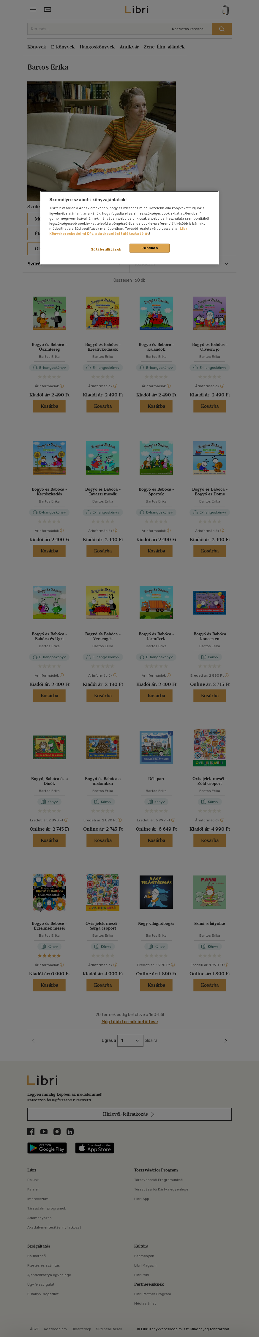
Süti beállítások (106, 249)
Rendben (149, 248)
